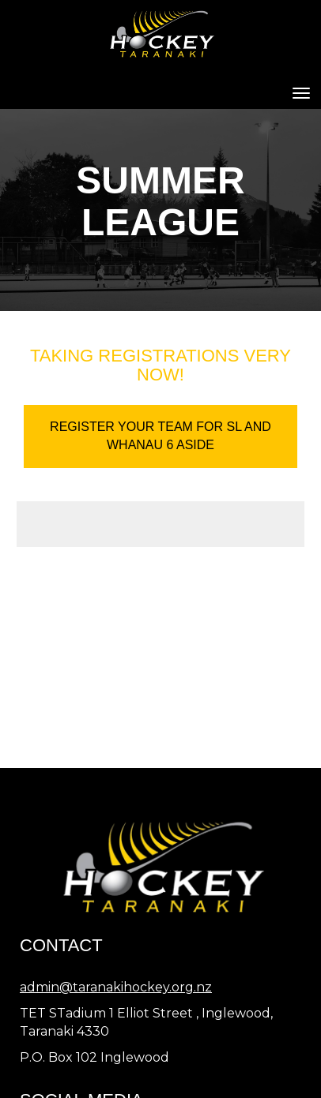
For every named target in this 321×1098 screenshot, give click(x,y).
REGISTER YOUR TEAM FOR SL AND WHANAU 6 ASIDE (160, 436)
